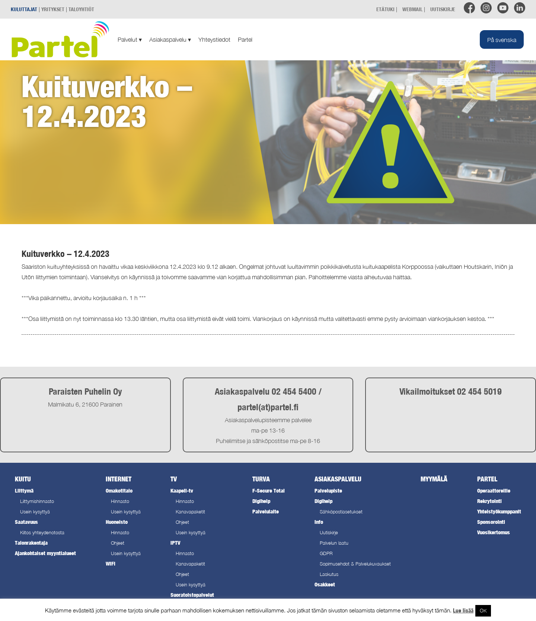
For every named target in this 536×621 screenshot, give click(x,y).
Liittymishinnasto (37, 501)
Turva (261, 479)
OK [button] (483, 611)
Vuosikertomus (493, 532)
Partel (245, 39)
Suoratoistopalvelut (192, 595)
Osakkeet (325, 584)
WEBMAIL (412, 9)
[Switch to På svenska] (502, 39)
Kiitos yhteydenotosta (42, 532)
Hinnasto (120, 501)
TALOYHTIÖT (81, 9)
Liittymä (24, 490)
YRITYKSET (52, 9)
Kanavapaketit (190, 512)
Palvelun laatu (334, 543)
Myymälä (434, 479)
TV (173, 479)
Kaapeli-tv (181, 490)
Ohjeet (117, 543)
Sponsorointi (491, 522)
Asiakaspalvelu (170, 39)
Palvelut (130, 39)
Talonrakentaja (31, 542)
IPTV (175, 542)
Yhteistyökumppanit (499, 511)
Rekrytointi (489, 501)
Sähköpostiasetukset (341, 512)
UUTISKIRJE (442, 9)
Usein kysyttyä (35, 512)
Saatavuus (26, 522)
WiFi (110, 563)
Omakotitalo (119, 490)
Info (319, 522)
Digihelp (261, 501)
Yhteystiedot (214, 39)
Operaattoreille (493, 490)
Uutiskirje (329, 532)
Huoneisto (117, 522)
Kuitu (23, 479)
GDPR (326, 553)
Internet (118, 479)
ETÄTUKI (385, 9)
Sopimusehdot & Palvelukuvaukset (355, 564)
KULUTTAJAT (24, 9)
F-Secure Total (268, 490)
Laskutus (329, 574)
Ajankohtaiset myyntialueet (45, 553)
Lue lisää (463, 610)
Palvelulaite (265, 511)
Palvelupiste (328, 490)
